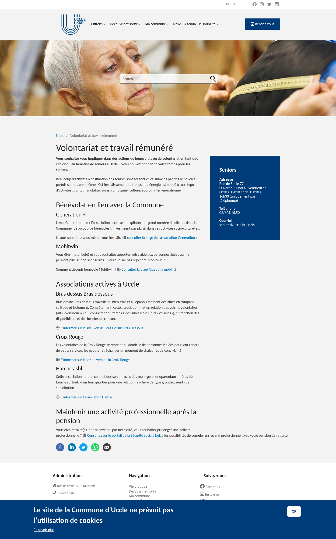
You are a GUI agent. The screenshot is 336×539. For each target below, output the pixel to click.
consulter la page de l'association (159, 237)
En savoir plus (44, 534)
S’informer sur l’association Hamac (84, 397)
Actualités (138, 500)
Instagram (211, 494)
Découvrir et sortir (125, 27)
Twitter (209, 501)
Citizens (98, 27)
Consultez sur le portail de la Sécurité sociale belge (125, 435)
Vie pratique (139, 486)
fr (227, 4)
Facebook (211, 487)
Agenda (190, 24)
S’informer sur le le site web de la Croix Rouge (93, 360)
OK (294, 515)
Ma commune (157, 27)
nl (234, 4)
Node (60, 135)
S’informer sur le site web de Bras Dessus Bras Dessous (99, 328)
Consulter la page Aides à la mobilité (146, 269)
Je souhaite (209, 27)
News (177, 24)
